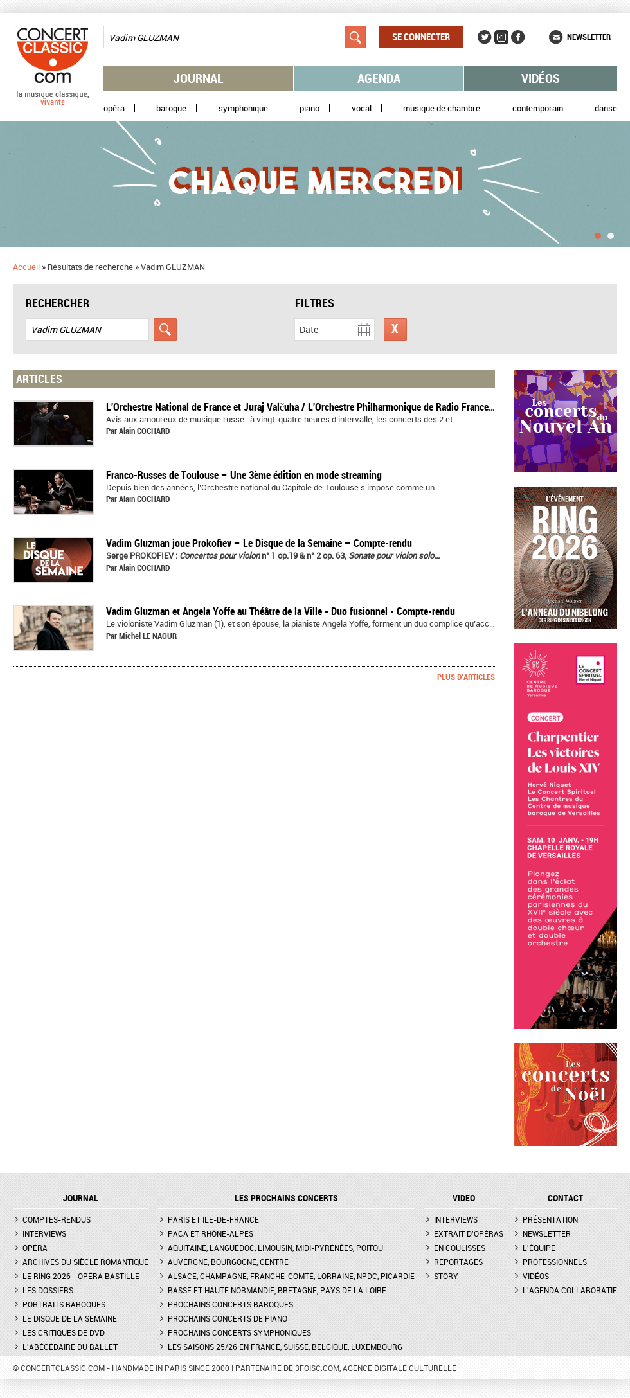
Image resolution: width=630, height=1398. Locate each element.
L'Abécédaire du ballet (70, 1346)
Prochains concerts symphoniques (239, 1332)
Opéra (114, 108)
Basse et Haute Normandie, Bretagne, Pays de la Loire (277, 1290)
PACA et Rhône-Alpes (210, 1233)
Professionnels (555, 1262)
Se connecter (421, 36)
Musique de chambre (441, 108)
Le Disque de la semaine (69, 1318)
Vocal (362, 108)
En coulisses (459, 1247)
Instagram (501, 37)
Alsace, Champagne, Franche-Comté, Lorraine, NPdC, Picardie (291, 1276)
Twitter (485, 37)
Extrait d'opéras (468, 1233)
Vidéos (540, 78)
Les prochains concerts (286, 1198)
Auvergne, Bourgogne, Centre (228, 1262)
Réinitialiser (395, 329)
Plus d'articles (466, 677)
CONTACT (565, 1198)
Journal (199, 78)
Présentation (550, 1219)
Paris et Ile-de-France (213, 1219)
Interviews (44, 1233)
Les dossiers (47, 1290)
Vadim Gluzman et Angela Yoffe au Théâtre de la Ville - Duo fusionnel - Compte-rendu (280, 611)
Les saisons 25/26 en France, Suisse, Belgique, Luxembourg (285, 1346)
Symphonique (243, 108)
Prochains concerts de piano (227, 1318)
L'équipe (539, 1247)
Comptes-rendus (56, 1219)
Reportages (458, 1262)
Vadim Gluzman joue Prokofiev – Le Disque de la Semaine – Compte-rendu (259, 543)
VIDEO (464, 1198)
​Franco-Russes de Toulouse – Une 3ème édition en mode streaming (244, 475)
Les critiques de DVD (63, 1332)
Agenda (379, 78)
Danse (606, 108)
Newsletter (589, 36)
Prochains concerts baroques (230, 1304)
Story (446, 1276)
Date (309, 329)
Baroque (171, 108)
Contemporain (537, 108)
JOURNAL (80, 1198)
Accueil (26, 267)
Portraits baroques (63, 1304)
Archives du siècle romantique (85, 1262)
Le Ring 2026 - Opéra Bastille (81, 1276)
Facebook (518, 37)
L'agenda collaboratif (570, 1290)
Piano (310, 108)
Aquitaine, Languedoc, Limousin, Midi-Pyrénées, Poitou (275, 1247)
